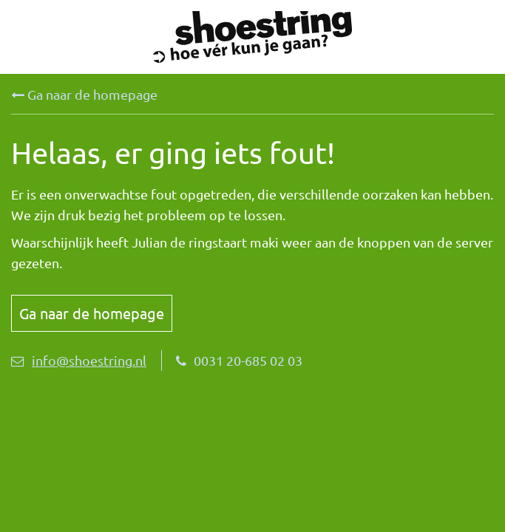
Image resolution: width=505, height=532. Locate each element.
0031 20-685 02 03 (239, 360)
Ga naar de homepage (84, 94)
